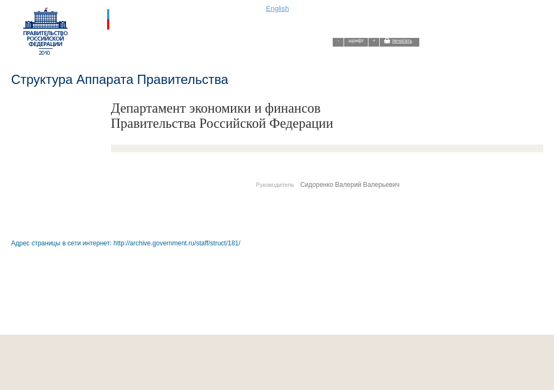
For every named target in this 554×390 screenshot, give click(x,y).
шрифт (356, 40)
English (277, 8)
